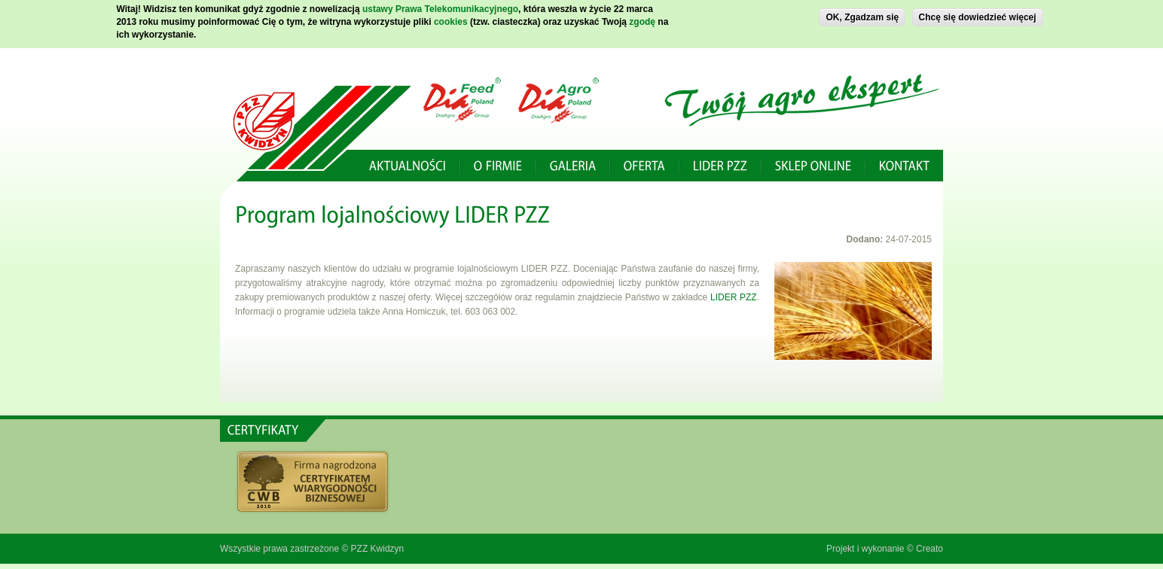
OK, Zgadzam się (862, 14)
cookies (451, 19)
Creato (929, 548)
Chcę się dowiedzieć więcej (977, 14)
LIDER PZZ (733, 297)
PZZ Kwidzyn (377, 548)
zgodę (642, 19)
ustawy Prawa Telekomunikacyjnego (440, 6)
